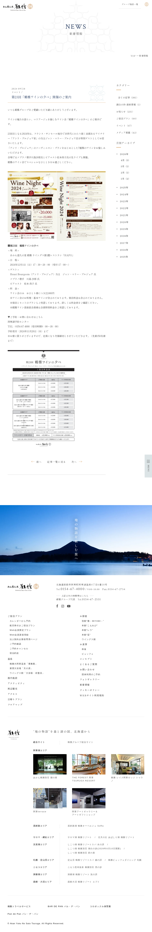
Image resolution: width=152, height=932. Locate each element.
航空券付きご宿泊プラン (22, 625)
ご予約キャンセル (19, 648)
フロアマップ (15, 704)
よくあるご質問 (88, 664)
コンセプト (86, 658)
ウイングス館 (89, 639)
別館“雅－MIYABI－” (93, 621)
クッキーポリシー (90, 690)
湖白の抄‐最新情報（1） (129, 104)
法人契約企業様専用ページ (24, 639)
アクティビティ (16, 683)
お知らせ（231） (125, 111)
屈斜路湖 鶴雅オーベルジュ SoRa (86, 826)
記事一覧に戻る (56, 461)
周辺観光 (13, 688)
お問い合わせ (87, 669)
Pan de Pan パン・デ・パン (23, 914)
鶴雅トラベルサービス (19, 906)
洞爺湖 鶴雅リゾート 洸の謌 (82, 874)
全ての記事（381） (128, 97)
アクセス (13, 694)
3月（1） (126, 166)
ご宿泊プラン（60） (127, 118)
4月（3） (126, 160)
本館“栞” (86, 635)
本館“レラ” (87, 630)
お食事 (83, 644)
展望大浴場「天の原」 (21, 668)
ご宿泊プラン (15, 616)
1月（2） (126, 179)
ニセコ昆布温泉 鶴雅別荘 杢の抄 (85, 867)
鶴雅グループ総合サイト (80, 742)
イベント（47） (124, 126)
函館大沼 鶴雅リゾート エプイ (84, 882)
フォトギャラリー (90, 679)
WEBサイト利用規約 (92, 695)
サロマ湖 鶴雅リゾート (80, 837)
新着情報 (85, 684)
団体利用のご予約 (91, 674)
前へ (39, 461)
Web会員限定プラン (20, 630)
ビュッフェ (87, 654)
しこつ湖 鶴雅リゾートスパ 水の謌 (86, 844)
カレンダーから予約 (20, 621)
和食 (84, 649)
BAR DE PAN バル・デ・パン (64, 906)
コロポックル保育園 (100, 906)
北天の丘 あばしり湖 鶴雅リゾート (116, 837)
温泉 (10, 658)
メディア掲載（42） (127, 133)
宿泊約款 (14, 653)
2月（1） (126, 173)
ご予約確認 (15, 644)
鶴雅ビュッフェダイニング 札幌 (125, 860)
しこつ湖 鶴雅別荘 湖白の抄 (94, 848)
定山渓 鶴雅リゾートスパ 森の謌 (85, 860)
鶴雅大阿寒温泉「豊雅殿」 (24, 664)
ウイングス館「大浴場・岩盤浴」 (27, 673)
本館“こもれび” (90, 625)
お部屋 (83, 616)
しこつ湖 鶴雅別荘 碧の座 (81, 853)
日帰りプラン (15, 699)
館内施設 (13, 678)
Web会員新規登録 (19, 635)
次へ (74, 461)
